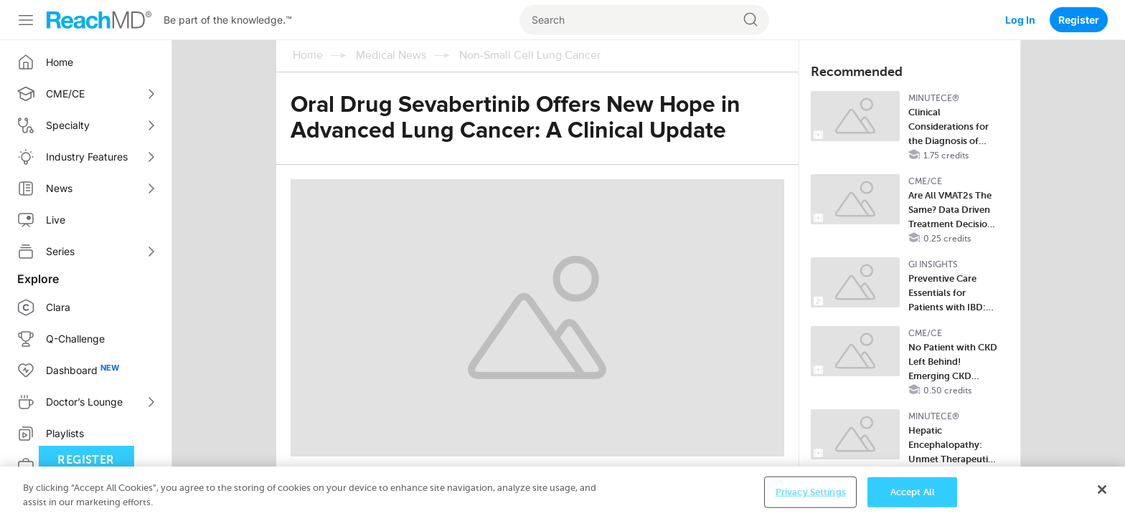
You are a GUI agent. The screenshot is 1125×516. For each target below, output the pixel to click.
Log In (1020, 20)
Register (1078, 20)
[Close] (1102, 500)
